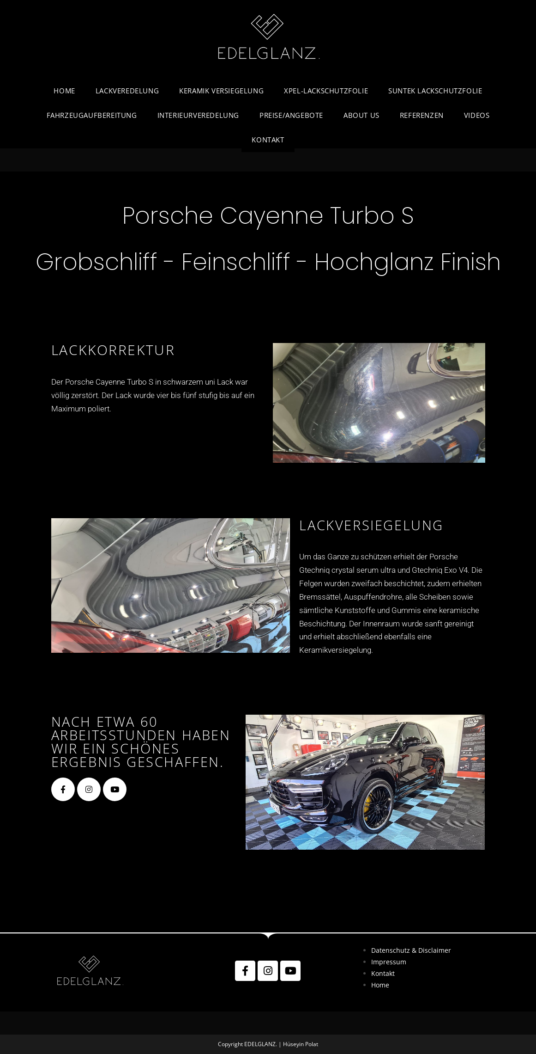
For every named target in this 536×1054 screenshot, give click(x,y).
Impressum (388, 961)
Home (380, 984)
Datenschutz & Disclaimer (411, 950)
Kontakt (383, 973)
